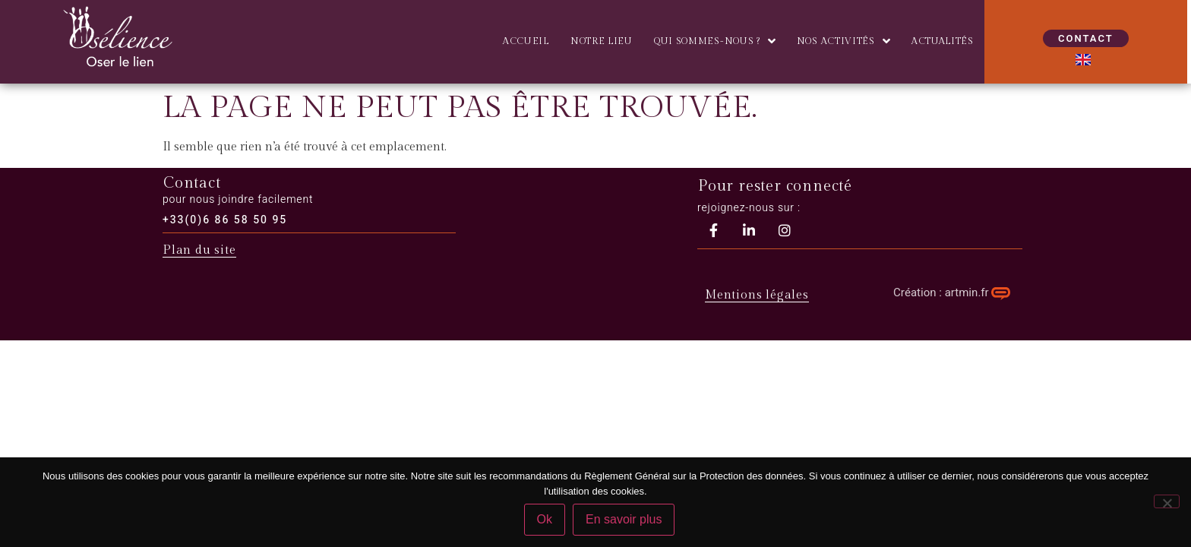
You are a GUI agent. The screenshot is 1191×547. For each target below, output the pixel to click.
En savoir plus (624, 519)
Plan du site (199, 250)
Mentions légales (757, 295)
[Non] (1167, 501)
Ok (544, 519)
